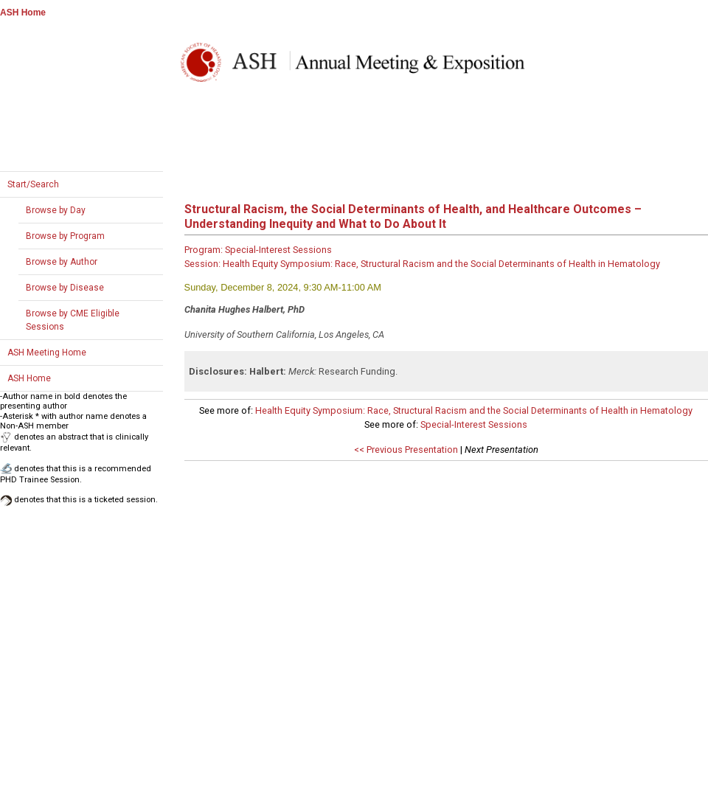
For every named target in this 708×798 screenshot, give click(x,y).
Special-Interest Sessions (473, 424)
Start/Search (33, 184)
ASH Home (23, 12)
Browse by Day (56, 210)
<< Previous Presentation (406, 449)
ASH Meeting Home (46, 352)
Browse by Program (65, 236)
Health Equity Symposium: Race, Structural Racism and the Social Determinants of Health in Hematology (474, 410)
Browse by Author (61, 262)
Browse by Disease (65, 287)
